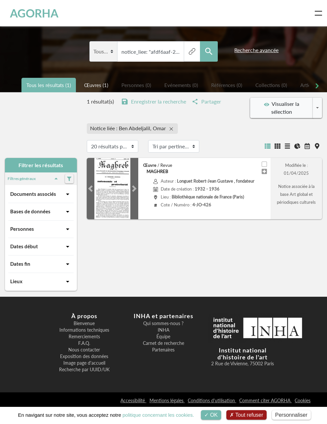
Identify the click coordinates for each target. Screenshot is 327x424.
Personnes (41, 229)
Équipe (163, 336)
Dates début (41, 247)
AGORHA (34, 13)
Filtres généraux (34, 179)
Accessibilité (133, 400)
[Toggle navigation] (319, 13)
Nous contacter (84, 349)
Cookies (303, 400)
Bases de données (41, 212)
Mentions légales (167, 400)
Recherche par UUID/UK (84, 369)
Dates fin (41, 264)
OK (211, 415)
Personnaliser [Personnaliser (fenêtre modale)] (291, 415)
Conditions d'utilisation (212, 400)
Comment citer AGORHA (265, 400)
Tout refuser (246, 415)
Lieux (41, 282)
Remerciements (84, 336)
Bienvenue (84, 323)
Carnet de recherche (163, 343)
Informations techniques (84, 330)
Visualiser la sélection (281, 108)
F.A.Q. (84, 343)
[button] (90, 188)
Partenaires (163, 349)
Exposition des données (84, 356)
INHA (163, 330)
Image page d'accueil (84, 363)
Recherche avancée (256, 50)
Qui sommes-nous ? (163, 323)
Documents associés (41, 194)
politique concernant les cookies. (158, 415)
